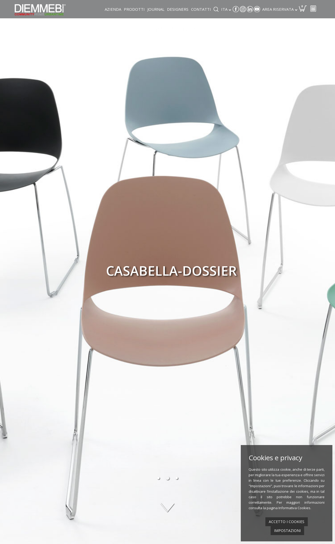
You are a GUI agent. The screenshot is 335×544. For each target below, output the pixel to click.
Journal (155, 9)
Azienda (113, 9)
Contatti (201, 9)
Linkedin (250, 9)
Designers (177, 9)
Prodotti (134, 9)
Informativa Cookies (294, 508)
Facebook (236, 9)
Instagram (243, 9)
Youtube (257, 9)
